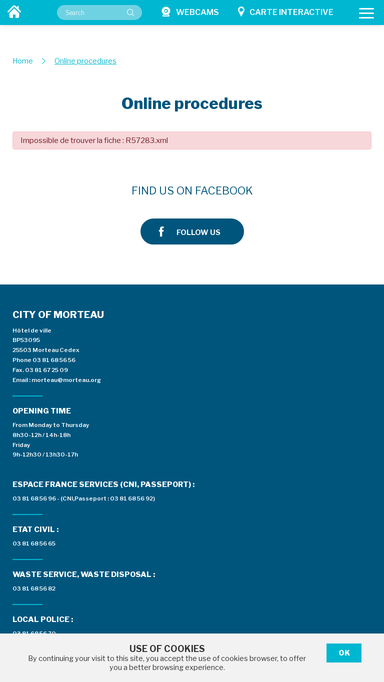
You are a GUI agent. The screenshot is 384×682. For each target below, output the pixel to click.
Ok (344, 653)
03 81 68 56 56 (54, 304)
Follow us (309, 191)
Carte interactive (286, 11)
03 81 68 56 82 (213, 371)
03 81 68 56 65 (213, 326)
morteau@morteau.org (66, 324)
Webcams (190, 11)
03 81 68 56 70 (214, 415)
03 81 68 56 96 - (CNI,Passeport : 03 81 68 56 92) (263, 281)
